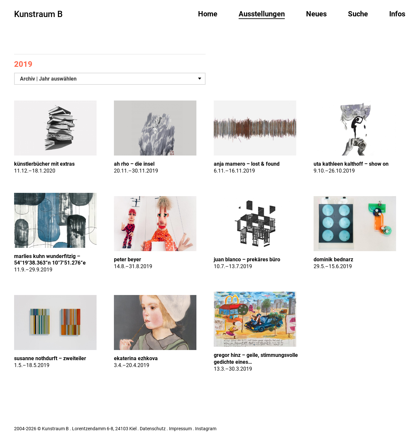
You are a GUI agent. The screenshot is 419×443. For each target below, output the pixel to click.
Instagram (205, 428)
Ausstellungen (262, 14)
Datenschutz (153, 428)
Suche (358, 14)
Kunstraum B (38, 14)
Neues (316, 14)
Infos (397, 14)
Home (207, 14)
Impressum (180, 428)
